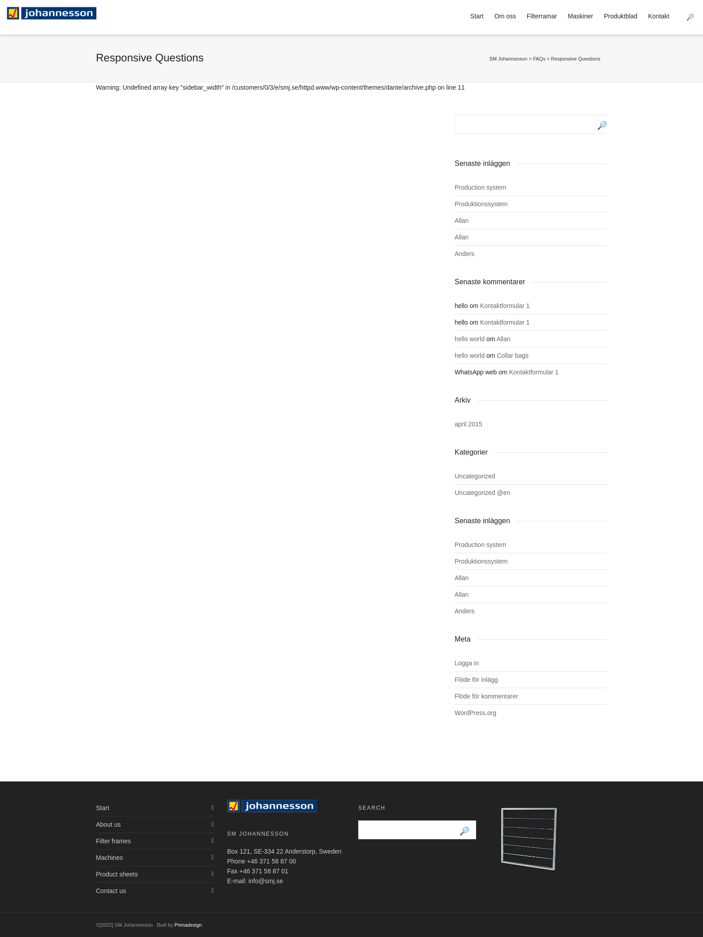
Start (477, 16)
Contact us (111, 890)
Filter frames (113, 841)
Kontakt (658, 16)
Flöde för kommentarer (486, 696)
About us (108, 824)
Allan (462, 220)
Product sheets (117, 874)
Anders (464, 253)
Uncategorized (475, 476)
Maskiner (580, 16)
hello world (470, 339)
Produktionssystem (481, 204)
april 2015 (468, 424)
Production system (480, 187)
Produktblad (621, 16)
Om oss (505, 16)
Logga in (467, 663)
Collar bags (513, 355)
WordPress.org (475, 712)
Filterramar (542, 16)
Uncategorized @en (482, 492)
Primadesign (188, 925)
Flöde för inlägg (476, 679)
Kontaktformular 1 (505, 305)
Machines (109, 857)
